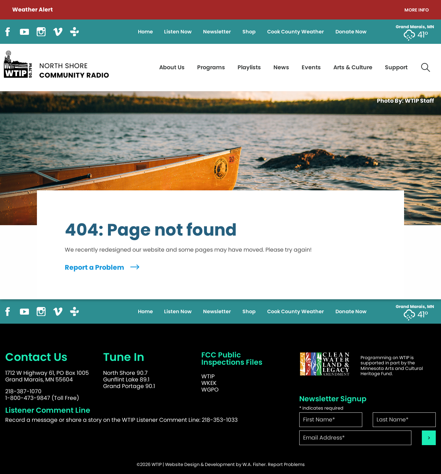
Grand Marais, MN (415, 27)
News (281, 67)
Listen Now (178, 31)
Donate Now (350, 31)
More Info (416, 10)
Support (396, 67)
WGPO (210, 390)
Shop (249, 31)
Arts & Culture (352, 67)
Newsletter (217, 31)
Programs (211, 67)
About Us (172, 67)
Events (311, 67)
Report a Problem (103, 267)
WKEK (209, 383)
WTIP (208, 376)
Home (145, 31)
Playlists (249, 67)
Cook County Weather (295, 31)
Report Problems (286, 464)
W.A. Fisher (254, 464)
